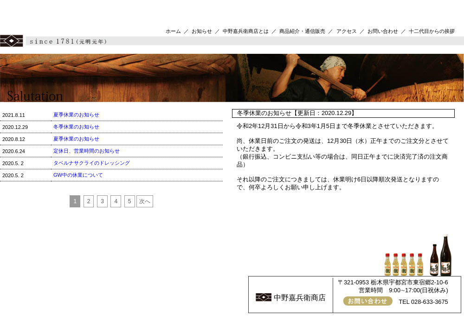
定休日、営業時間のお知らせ (86, 151)
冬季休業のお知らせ (76, 126)
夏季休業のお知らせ (76, 114)
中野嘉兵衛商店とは (246, 31)
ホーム (173, 31)
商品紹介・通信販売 (302, 31)
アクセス (346, 31)
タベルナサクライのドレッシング (91, 163)
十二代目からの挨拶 (432, 31)
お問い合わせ (382, 31)
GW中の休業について (78, 175)
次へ (144, 201)
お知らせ (202, 31)
